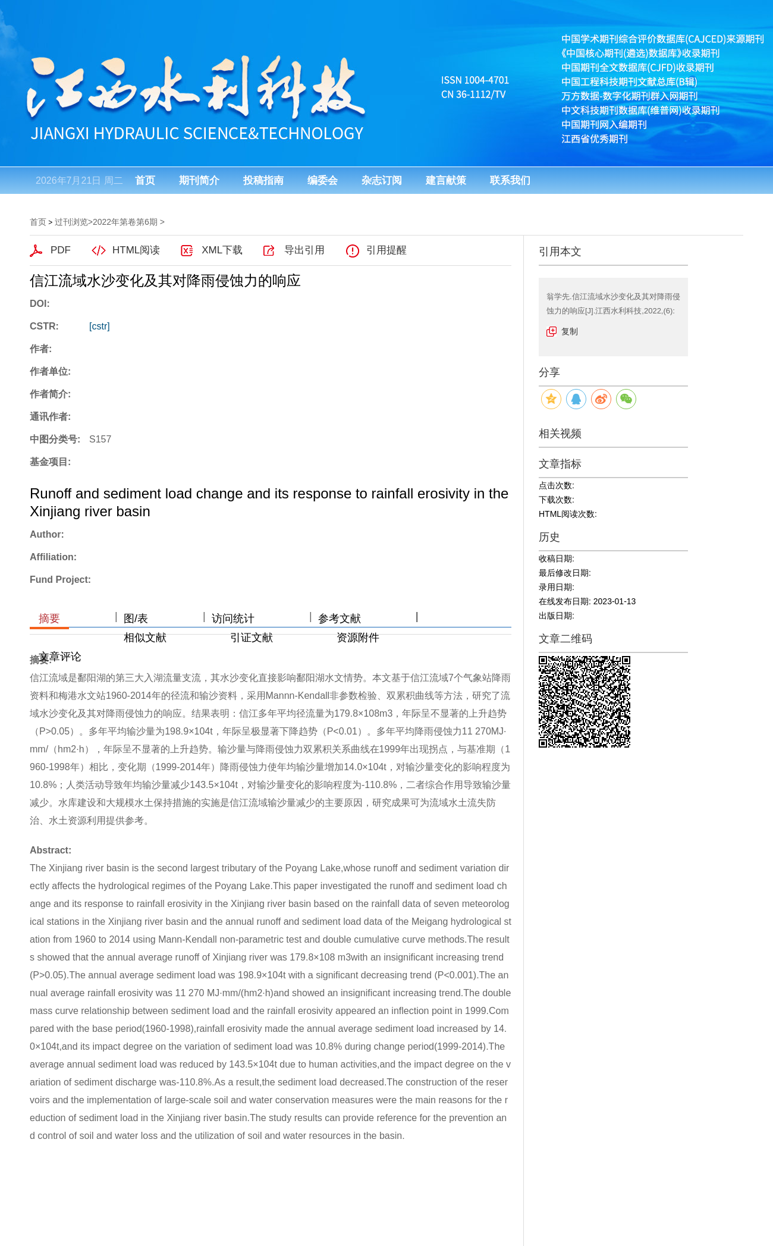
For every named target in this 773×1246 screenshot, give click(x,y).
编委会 (322, 180)
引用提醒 (386, 250)
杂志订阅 (382, 180)
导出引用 (304, 250)
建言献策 (446, 180)
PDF (61, 250)
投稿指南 (263, 180)
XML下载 (222, 250)
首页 (145, 180)
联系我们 (510, 180)
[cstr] (99, 326)
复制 (569, 331)
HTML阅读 (136, 250)
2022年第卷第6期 (125, 222)
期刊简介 (199, 180)
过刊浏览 (71, 222)
